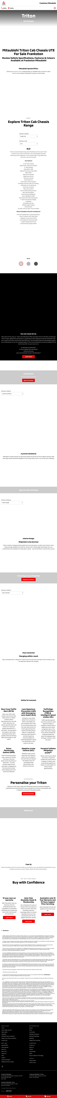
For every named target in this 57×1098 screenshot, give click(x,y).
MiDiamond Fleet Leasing (7, 1061)
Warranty (31, 1038)
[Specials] (47, 1096)
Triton (2, 1028)
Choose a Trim (28, 142)
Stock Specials (4, 1047)
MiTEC (30, 1053)
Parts (30, 1030)
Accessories (32, 1032)
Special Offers (4, 1045)
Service (31, 1028)
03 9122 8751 (36, 1077)
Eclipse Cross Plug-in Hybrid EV (8, 1038)
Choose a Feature (12, 392)
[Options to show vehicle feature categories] (12, 393)
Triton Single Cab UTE (6, 1030)
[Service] (28, 1096)
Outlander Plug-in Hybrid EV (8, 1036)
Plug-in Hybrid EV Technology (36, 1055)
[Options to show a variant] (28, 136)
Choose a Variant (28, 135)
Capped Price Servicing (34, 1040)
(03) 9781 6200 (7, 1077)
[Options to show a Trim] (28, 143)
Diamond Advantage (34, 1036)
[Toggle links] (6, 1091)
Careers (31, 1049)
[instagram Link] (2, 1066)
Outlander (3, 1034)
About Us (31, 1047)
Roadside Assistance (34, 1034)
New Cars (3, 1049)
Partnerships (32, 1051)
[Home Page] (3, 3)
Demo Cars (4, 1051)
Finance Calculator (5, 1059)
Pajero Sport (4, 1032)
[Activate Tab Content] (21, 264)
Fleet (2, 1055)
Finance (3, 1057)
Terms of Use (32, 1062)
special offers (18, 71)
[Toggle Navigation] (55, 8)
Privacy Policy (32, 1060)
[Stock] (9, 1096)
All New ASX (4, 1040)
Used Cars (3, 1053)
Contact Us (32, 1045)
